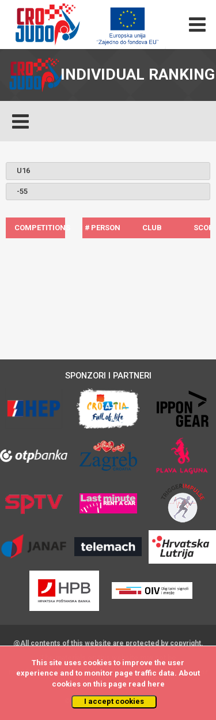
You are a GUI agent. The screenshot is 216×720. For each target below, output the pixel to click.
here (156, 684)
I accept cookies (114, 701)
